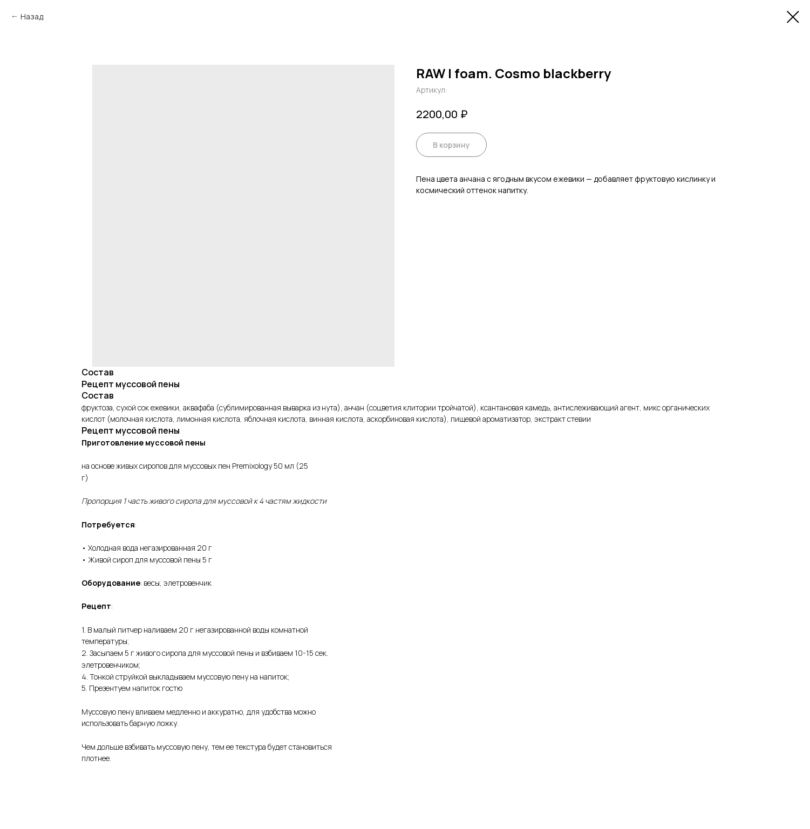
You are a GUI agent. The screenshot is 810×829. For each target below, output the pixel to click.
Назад (32, 16)
